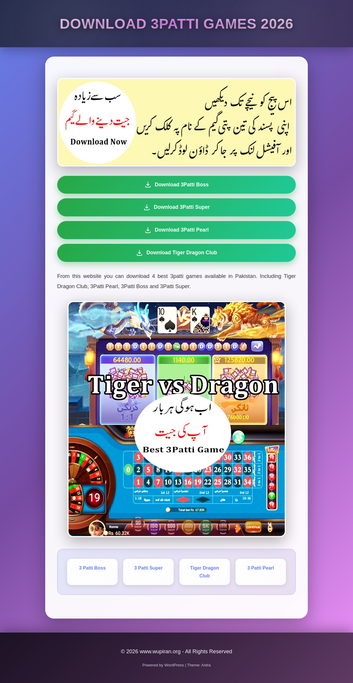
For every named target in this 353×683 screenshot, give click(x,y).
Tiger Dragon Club (204, 571)
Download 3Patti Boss (176, 184)
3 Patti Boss (92, 567)
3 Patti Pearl (260, 567)
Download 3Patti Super (176, 207)
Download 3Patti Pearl (176, 230)
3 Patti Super (148, 567)
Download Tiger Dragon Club (175, 252)
